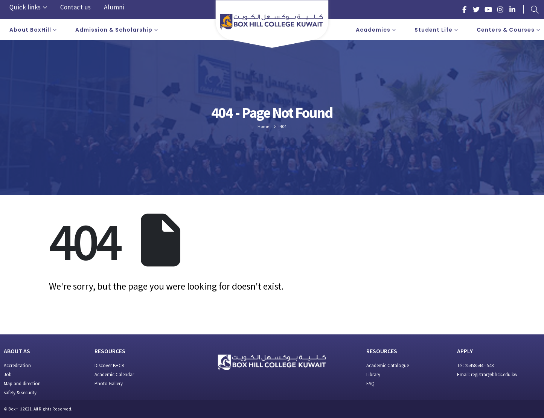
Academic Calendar (114, 374)
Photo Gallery (108, 383)
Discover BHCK (109, 365)
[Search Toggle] (534, 9)
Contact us (75, 7)
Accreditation (17, 365)
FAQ (370, 383)
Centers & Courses (506, 30)
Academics (373, 30)
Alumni (114, 7)
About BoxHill (30, 30)
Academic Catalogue (387, 365)
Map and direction (22, 383)
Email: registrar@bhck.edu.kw (487, 374)
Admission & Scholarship (113, 30)
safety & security (20, 392)
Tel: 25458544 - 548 (475, 365)
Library (373, 374)
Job (8, 374)
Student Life (433, 30)
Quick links (25, 7)
